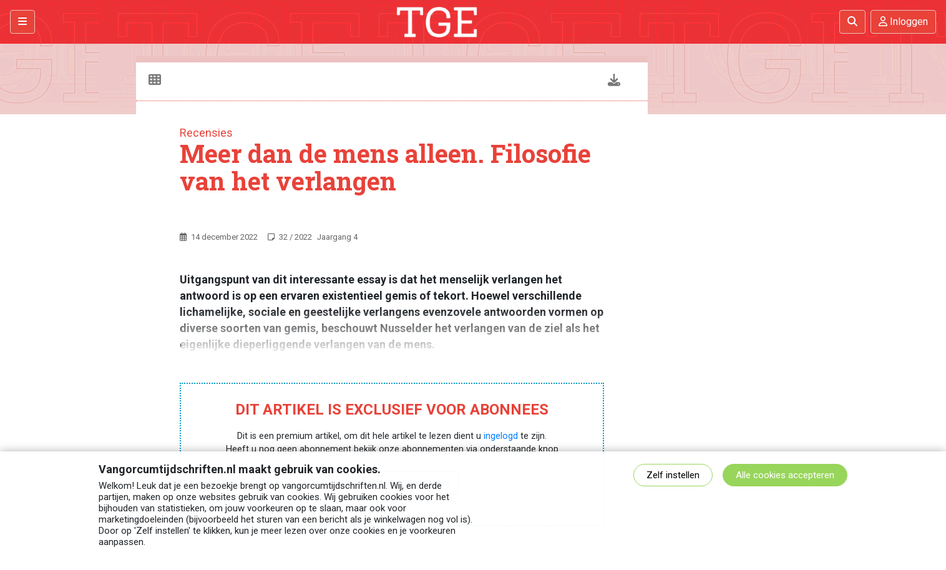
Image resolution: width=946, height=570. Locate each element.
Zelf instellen (673, 475)
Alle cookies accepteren (785, 475)
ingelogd (501, 436)
